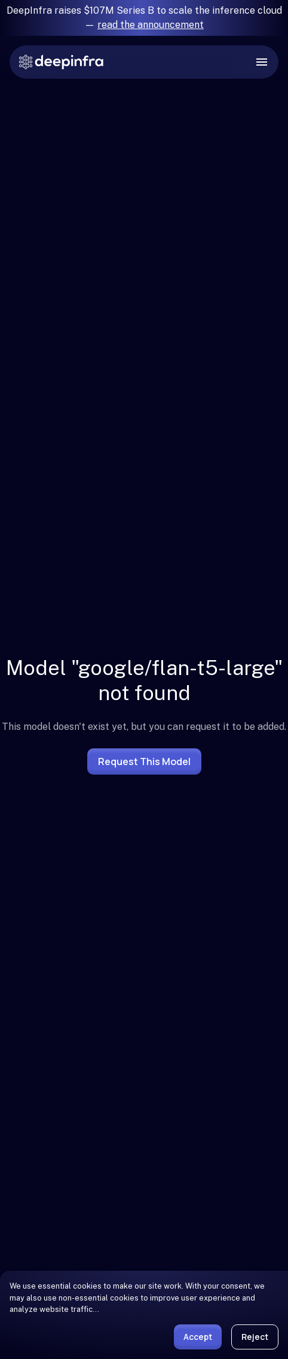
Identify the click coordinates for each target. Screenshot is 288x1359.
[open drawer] (262, 62)
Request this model (144, 761)
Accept (197, 1336)
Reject (254, 1336)
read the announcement (150, 24)
